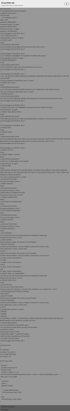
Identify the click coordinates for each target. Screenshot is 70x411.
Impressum (4, 409)
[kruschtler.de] (12, 3)
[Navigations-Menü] (67, 3)
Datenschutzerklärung (8, 406)
